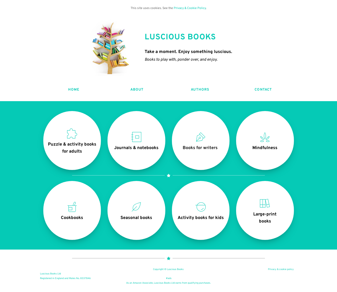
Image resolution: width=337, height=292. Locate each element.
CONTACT (263, 90)
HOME (73, 90)
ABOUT (137, 90)
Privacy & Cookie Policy (190, 8)
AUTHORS (200, 90)
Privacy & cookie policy (281, 269)
